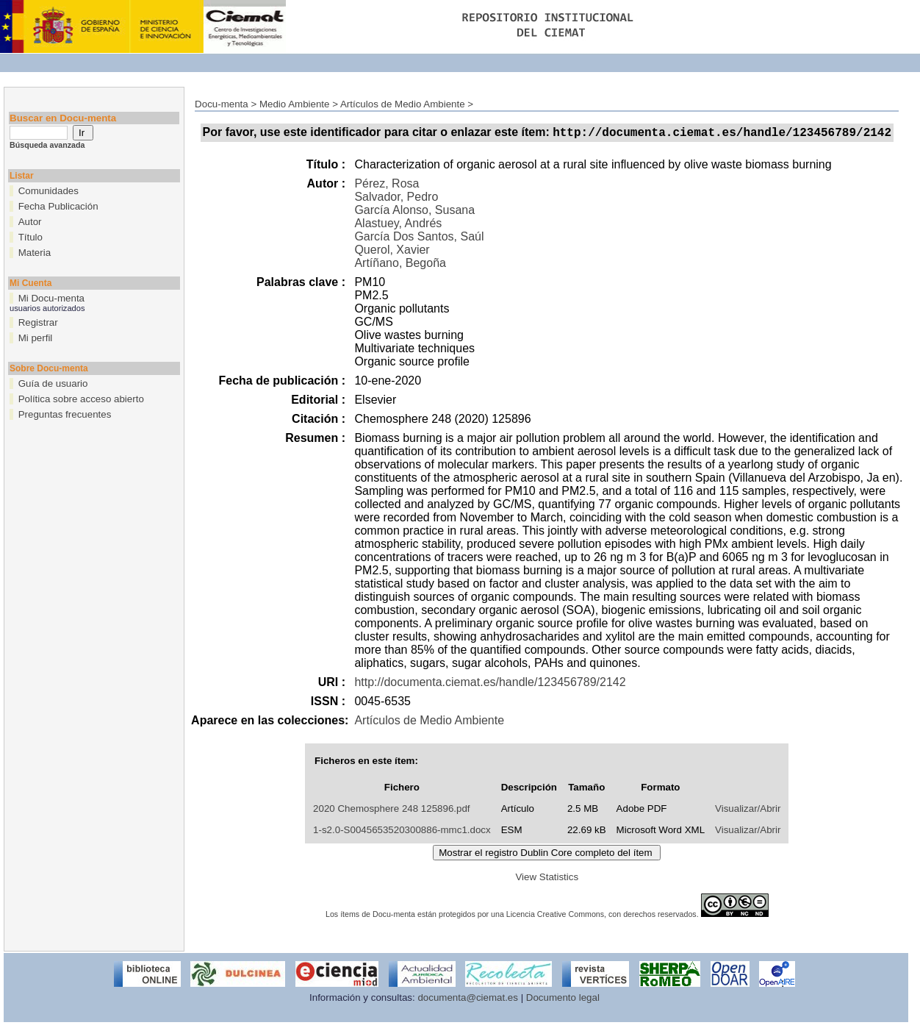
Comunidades (48, 190)
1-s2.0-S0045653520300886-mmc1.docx (402, 832)
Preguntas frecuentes (65, 414)
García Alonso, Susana (414, 212)
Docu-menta (221, 104)
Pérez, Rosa (386, 185)
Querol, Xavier (391, 252)
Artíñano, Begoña (400, 265)
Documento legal (563, 999)
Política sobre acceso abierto (81, 398)
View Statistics (546, 879)
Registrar (38, 322)
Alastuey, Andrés (398, 225)
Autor (30, 221)
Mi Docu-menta (51, 298)
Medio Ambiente (294, 104)
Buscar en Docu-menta (63, 118)
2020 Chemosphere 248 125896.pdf (391, 810)
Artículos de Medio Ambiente (402, 104)
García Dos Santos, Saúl (419, 238)
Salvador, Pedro (396, 199)
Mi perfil (35, 337)
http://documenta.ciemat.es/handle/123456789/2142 (489, 684)
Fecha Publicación (58, 206)
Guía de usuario (53, 383)
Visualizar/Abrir (747, 810)
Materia (34, 252)
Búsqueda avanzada (47, 144)
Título (30, 237)
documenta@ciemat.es (467, 999)
